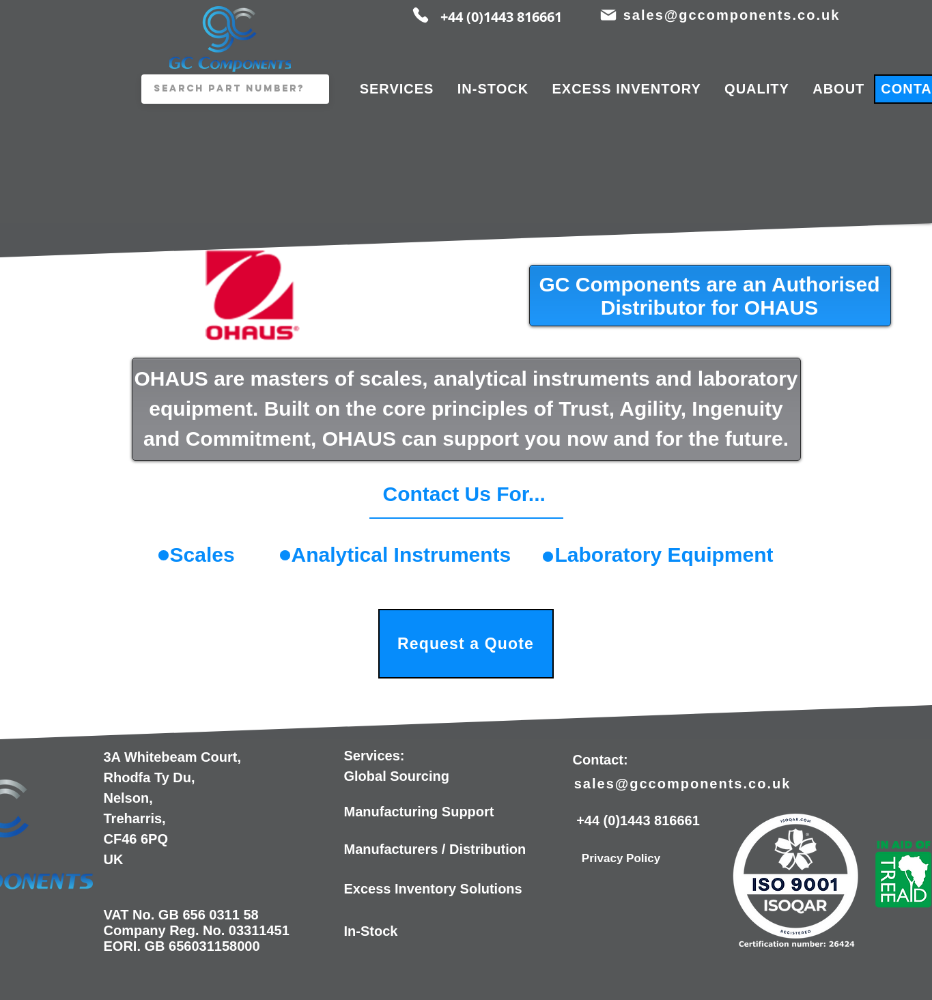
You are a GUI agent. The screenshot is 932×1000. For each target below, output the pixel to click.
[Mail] (608, 15)
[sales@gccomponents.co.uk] (733, 15)
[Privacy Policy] (621, 858)
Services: (374, 755)
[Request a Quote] (466, 643)
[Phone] (420, 15)
